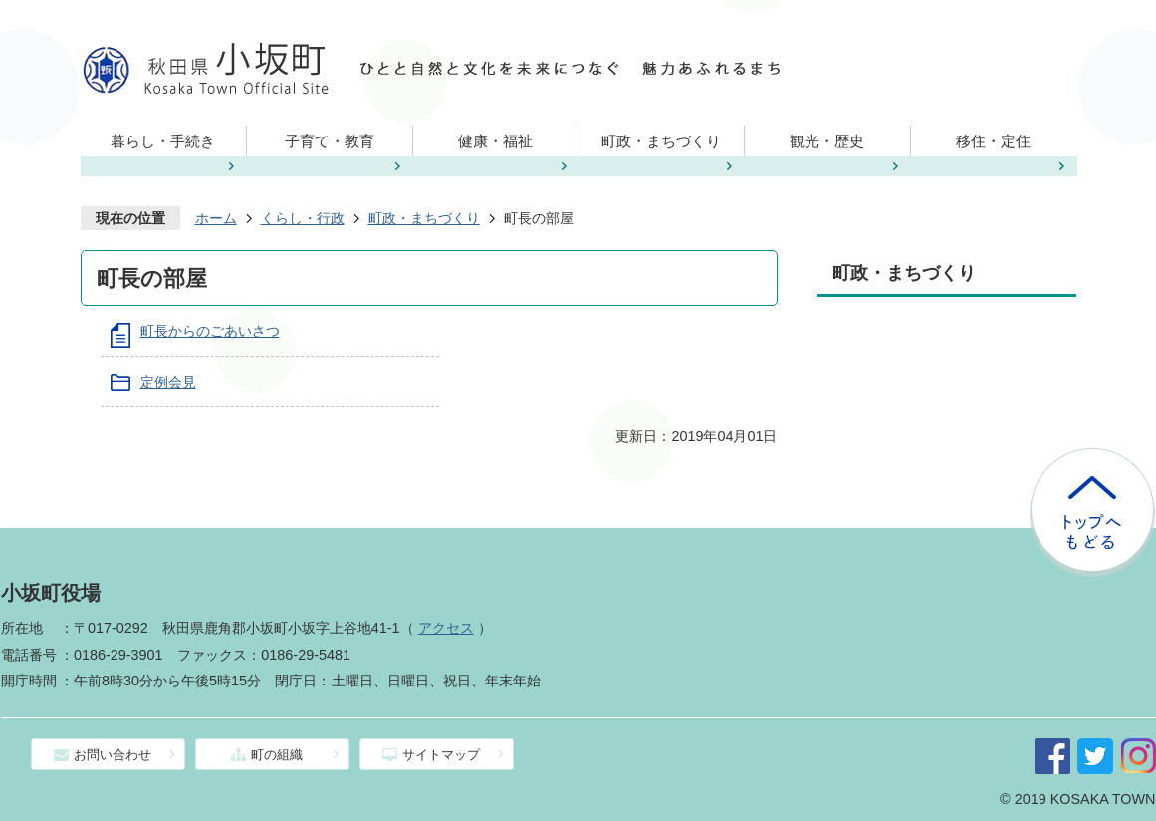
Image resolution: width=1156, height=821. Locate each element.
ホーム (216, 218)
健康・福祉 (495, 141)
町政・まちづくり (661, 141)
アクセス (446, 628)
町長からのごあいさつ (210, 331)
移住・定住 (993, 141)
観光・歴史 (827, 141)
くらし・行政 (303, 218)
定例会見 (168, 382)
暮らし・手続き (163, 141)
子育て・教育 (329, 141)
